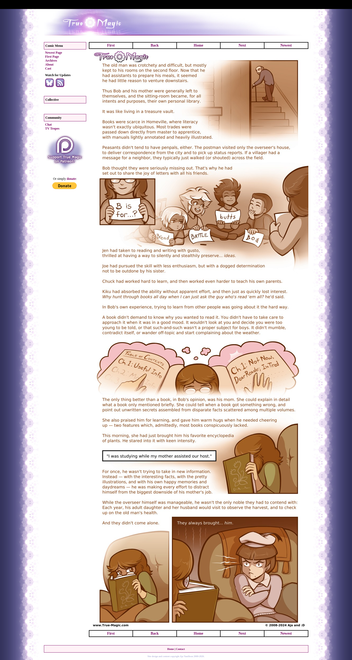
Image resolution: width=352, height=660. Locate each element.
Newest (286, 45)
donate (71, 179)
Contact (180, 649)
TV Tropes (52, 128)
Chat (48, 124)
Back (155, 45)
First (111, 45)
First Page (52, 56)
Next (242, 45)
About (49, 64)
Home (198, 45)
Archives (51, 60)
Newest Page (53, 52)
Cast (48, 68)
